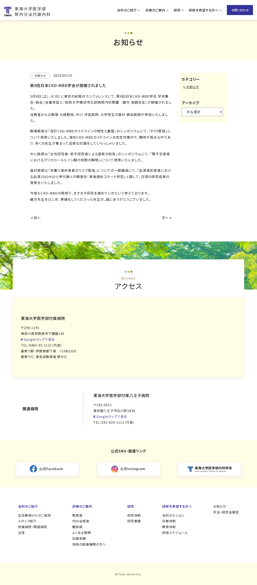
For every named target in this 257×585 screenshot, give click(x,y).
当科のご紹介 (127, 10)
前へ (36, 217)
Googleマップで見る (38, 339)
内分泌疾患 (80, 521)
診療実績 (79, 538)
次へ (167, 217)
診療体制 (169, 521)
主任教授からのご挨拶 (34, 515)
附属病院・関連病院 (32, 526)
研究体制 (134, 515)
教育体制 (169, 526)
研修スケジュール (175, 532)
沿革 (21, 532)
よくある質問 (81, 532)
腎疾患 (77, 515)
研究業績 (134, 521)
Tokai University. (130, 574)
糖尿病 (77, 526)
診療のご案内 (155, 10)
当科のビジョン (173, 515)
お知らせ (192, 86)
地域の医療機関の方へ (89, 544)
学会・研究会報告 (226, 512)
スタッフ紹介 (27, 521)
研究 (177, 10)
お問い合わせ (240, 10)
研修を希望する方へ (203, 10)
